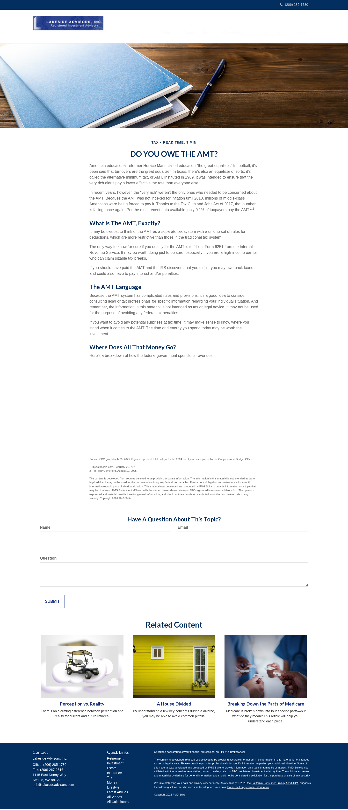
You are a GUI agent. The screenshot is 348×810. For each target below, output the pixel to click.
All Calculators (118, 803)
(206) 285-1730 (294, 5)
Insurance (114, 774)
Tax (109, 779)
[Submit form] (52, 602)
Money (112, 783)
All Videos (114, 798)
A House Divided (174, 704)
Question (48, 559)
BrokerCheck (238, 752)
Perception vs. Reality (82, 704)
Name (45, 528)
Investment (115, 764)
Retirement (115, 759)
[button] (175, 27)
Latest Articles (117, 793)
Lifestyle (113, 788)
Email (183, 528)
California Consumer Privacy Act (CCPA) (275, 783)
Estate (112, 769)
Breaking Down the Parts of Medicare (265, 704)
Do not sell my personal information (248, 788)
